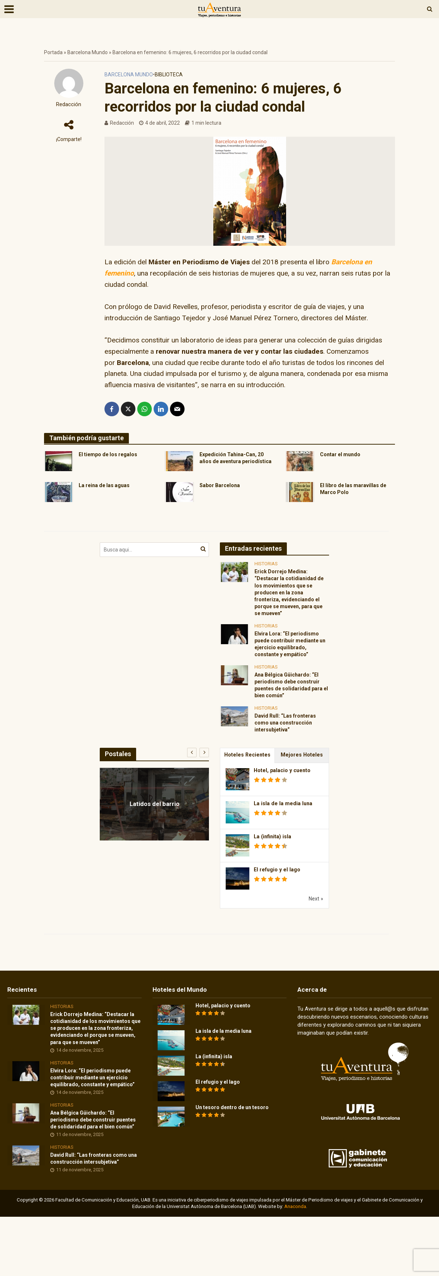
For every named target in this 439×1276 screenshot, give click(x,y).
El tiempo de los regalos (112, 455)
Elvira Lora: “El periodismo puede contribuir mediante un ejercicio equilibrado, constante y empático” (290, 656)
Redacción (68, 104)
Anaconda (295, 1265)
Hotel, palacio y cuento (283, 793)
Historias (266, 567)
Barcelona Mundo (87, 52)
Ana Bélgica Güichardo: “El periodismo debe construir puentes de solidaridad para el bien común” (291, 701)
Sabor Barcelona (222, 489)
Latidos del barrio (154, 825)
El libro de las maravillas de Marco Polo (357, 493)
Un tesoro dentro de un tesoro (237, 1130)
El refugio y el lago (278, 892)
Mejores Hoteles (302, 777)
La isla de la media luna (283, 826)
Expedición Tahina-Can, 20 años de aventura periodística (235, 463)
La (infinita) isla (273, 859)
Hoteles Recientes (247, 777)
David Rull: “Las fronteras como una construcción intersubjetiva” (289, 742)
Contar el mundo (342, 455)
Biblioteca (169, 74)
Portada (53, 52)
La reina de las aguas (108, 489)
